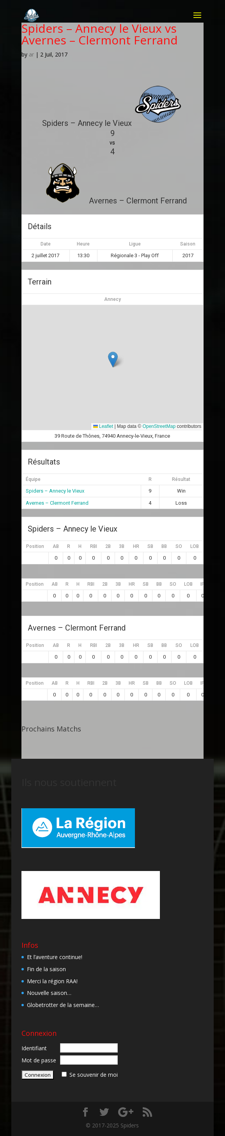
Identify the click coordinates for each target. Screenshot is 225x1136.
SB (150, 546)
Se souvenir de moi (93, 1074)
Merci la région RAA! (52, 981)
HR (136, 546)
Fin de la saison (46, 969)
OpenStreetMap (158, 426)
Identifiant (34, 1048)
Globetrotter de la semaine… (63, 1005)
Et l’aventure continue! (54, 957)
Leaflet (103, 426)
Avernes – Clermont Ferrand (57, 503)
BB (164, 546)
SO (178, 546)
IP (202, 584)
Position (35, 546)
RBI (93, 546)
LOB (194, 546)
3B (121, 546)
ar (31, 54)
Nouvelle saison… (49, 992)
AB (56, 546)
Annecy (112, 299)
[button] (113, 359)
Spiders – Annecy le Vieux (55, 491)
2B (108, 546)
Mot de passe (38, 1060)
